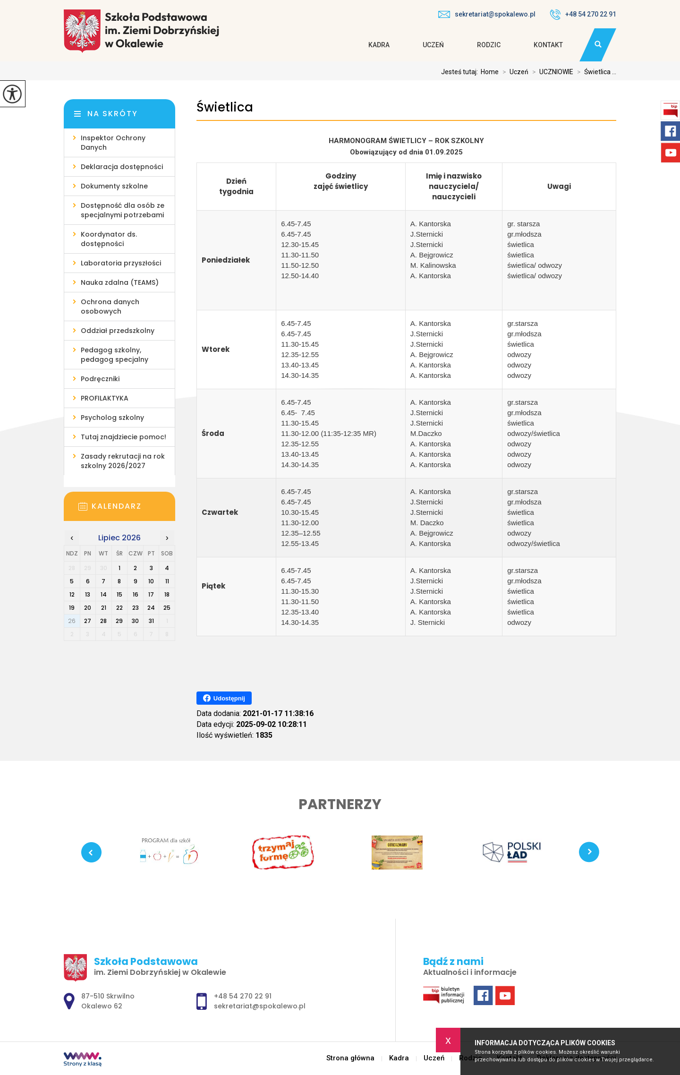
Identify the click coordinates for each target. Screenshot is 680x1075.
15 (119, 594)
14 (104, 594)
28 (103, 621)
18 (167, 594)
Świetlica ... (594, 71)
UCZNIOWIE (550, 71)
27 (87, 621)
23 (135, 608)
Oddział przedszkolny (117, 330)
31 (151, 621)
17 (151, 594)
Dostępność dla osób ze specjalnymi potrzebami (122, 210)
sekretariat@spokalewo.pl (487, 14)
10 (151, 581)
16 (135, 594)
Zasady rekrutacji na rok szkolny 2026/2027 (123, 461)
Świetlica (224, 107)
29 (119, 621)
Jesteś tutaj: (461, 71)
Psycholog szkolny (112, 417)
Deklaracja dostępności (122, 166)
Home (490, 71)
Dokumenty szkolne (114, 186)
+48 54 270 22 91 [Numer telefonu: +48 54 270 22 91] (243, 996)
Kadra (379, 45)
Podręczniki (100, 379)
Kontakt (548, 45)
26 (72, 621)
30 (135, 621)
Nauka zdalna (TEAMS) (120, 282)
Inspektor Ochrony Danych (113, 142)
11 (167, 581)
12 (72, 594)
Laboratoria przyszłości (121, 263)
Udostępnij (224, 698)
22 (119, 608)
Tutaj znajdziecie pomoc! (123, 437)
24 (151, 608)
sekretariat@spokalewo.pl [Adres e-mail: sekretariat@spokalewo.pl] (260, 1006)
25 (166, 608)
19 (72, 608)
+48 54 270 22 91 (583, 14)
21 (103, 608)
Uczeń (433, 45)
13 (87, 594)
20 (87, 608)
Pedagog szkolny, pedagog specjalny (114, 354)
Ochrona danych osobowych (110, 306)
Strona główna (350, 1058)
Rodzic (489, 45)
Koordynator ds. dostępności (109, 239)
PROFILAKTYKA (104, 398)
